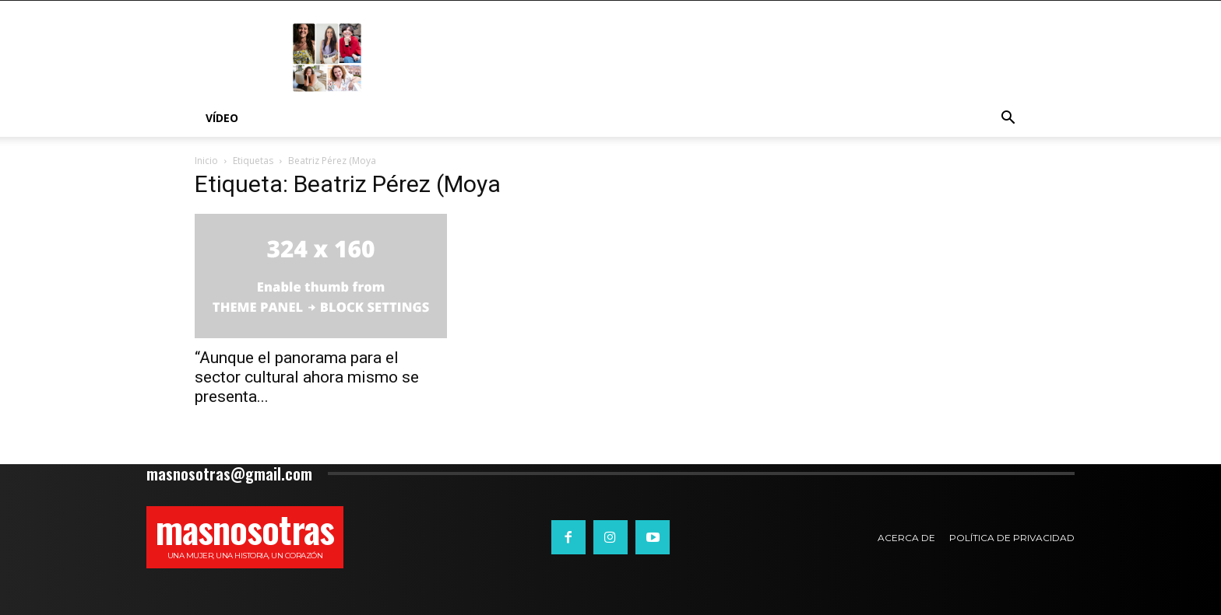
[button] (1007, 119)
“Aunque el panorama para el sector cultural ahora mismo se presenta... (307, 377)
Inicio (206, 160)
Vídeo (222, 117)
